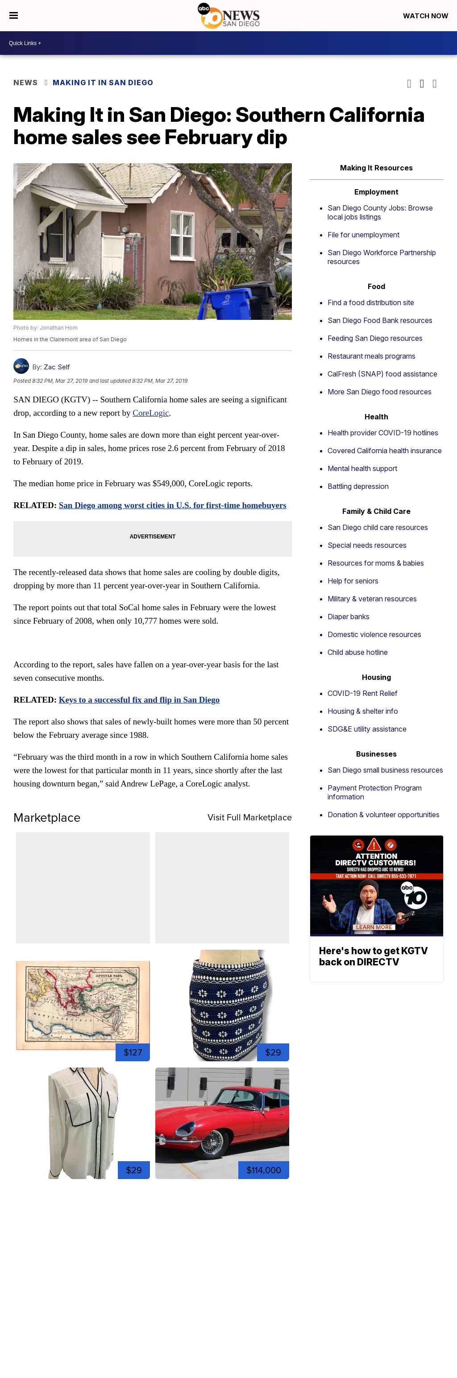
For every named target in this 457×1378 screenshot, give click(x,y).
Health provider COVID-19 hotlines (383, 432)
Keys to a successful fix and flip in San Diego (139, 699)
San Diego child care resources (378, 527)
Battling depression (358, 486)
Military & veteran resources (372, 598)
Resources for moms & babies (376, 563)
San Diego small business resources (385, 770)
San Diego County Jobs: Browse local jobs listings (380, 212)
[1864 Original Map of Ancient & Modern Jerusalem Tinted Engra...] (83, 1005)
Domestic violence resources (374, 634)
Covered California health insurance (385, 450)
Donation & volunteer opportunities (384, 814)
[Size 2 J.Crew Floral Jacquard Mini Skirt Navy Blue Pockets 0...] (222, 1005)
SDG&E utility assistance (367, 728)
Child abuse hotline (358, 652)
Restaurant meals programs (371, 356)
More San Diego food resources (380, 391)
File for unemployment (363, 234)
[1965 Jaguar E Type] (222, 1123)
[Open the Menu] (14, 15)
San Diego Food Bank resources (380, 320)
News (25, 82)
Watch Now (426, 16)
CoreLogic (151, 413)
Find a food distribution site (371, 302)
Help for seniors (353, 580)
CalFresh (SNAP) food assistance (382, 373)
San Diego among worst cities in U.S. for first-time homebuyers (173, 505)
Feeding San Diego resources (375, 338)
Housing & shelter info (363, 711)
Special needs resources (367, 545)
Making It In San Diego (103, 82)
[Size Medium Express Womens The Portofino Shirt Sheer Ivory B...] (83, 1123)
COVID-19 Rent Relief (363, 693)
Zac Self (57, 367)
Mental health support (362, 468)
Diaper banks (349, 616)
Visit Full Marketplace (250, 817)
